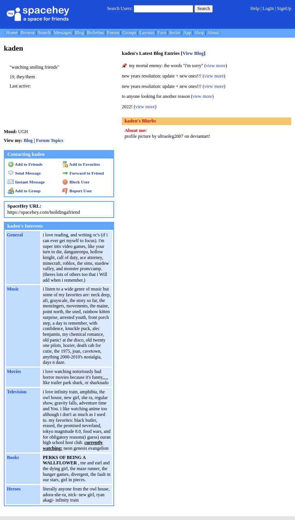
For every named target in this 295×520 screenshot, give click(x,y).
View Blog (193, 53)
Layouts (146, 32)
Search (203, 8)
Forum (113, 32)
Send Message (24, 173)
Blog (79, 32)
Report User (77, 190)
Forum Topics (49, 140)
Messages (63, 32)
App (187, 32)
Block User (76, 182)
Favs (161, 32)
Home (11, 32)
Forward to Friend (83, 173)
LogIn (268, 8)
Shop (199, 32)
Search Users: (119, 8)
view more (215, 65)
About (213, 32)
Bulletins (95, 32)
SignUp (284, 8)
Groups (129, 32)
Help (254, 8)
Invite (174, 32)
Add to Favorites (81, 164)
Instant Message (26, 182)
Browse (28, 32)
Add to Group (24, 190)
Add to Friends (25, 164)
